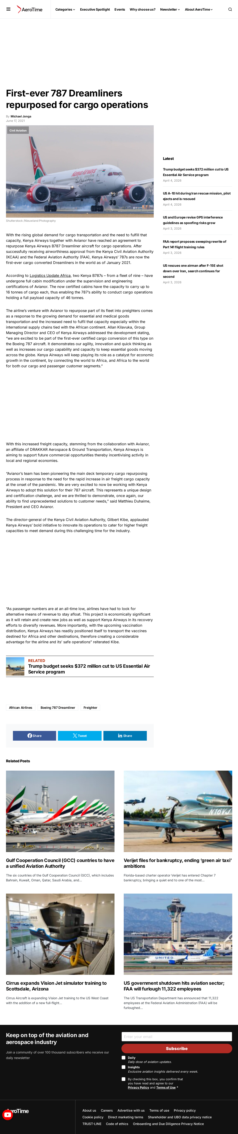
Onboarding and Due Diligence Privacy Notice (168, 1124)
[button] (8, 9)
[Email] (176, 1036)
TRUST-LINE (91, 1124)
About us (89, 1110)
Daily (150, 1060)
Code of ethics (117, 1124)
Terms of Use (166, 1087)
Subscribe (177, 1048)
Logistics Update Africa (50, 275)
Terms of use (159, 1110)
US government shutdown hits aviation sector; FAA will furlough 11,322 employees (174, 986)
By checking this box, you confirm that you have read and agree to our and (155, 1083)
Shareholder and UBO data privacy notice (180, 1117)
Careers (107, 1110)
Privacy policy (185, 1110)
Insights (163, 1069)
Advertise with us (131, 1110)
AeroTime (17, 1111)
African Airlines (20, 707)
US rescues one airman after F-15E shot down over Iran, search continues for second (193, 270)
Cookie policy (92, 1117)
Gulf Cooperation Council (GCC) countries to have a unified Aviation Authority (60, 863)
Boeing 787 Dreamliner (58, 707)
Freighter (90, 707)
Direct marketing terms (125, 1117)
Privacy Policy (138, 1087)
